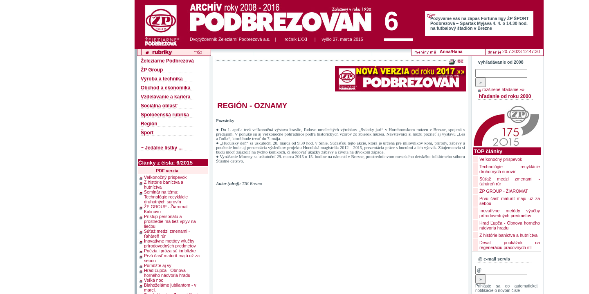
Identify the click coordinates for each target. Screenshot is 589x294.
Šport (147, 133)
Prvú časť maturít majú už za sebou (172, 258)
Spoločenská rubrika (165, 115)
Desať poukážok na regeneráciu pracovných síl (509, 245)
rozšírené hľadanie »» (503, 89)
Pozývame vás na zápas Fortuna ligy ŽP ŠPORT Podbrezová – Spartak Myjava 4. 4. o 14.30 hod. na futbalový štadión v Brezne (479, 23)
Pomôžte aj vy (157, 265)
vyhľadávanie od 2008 (501, 62)
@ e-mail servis (494, 258)
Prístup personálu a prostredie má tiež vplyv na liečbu (170, 221)
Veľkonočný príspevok (165, 176)
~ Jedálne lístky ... (161, 148)
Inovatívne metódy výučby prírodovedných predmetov (170, 243)
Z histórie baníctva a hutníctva (163, 184)
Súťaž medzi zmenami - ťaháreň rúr (167, 233)
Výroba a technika (162, 79)
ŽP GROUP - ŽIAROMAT (503, 191)
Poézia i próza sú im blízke (170, 250)
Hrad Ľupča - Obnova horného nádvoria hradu (167, 272)
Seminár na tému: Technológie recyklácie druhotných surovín (166, 196)
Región (149, 124)
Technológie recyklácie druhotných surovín (509, 169)
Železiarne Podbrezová (167, 61)
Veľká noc (153, 279)
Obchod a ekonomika (165, 88)
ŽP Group (152, 70)
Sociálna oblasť (159, 106)
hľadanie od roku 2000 (505, 96)
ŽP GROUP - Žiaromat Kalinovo (166, 209)
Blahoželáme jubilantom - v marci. (170, 287)
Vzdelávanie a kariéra (165, 97)
